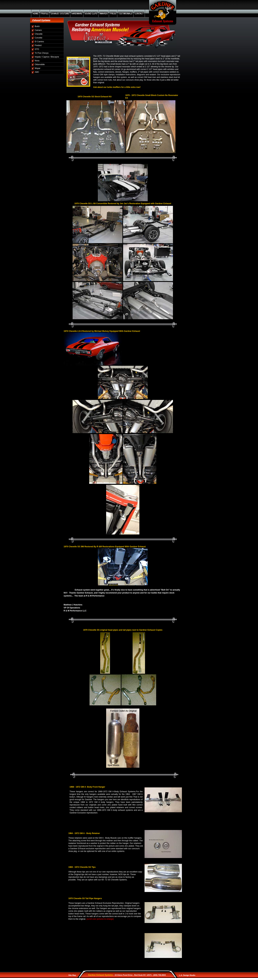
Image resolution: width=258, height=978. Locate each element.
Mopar (37, 68)
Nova (37, 60)
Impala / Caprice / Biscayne (47, 57)
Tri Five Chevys (42, 53)
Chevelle (39, 34)
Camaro (38, 30)
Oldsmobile (40, 64)
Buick (37, 26)
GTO (37, 49)
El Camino (39, 41)
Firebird (38, 45)
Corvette (38, 38)
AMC (37, 72)
